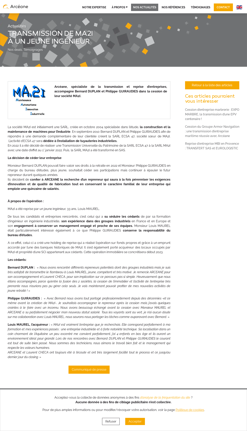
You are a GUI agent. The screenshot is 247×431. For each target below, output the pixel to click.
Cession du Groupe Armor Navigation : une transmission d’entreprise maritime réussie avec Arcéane (212, 131)
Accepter (135, 421)
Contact (223, 7)
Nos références (173, 7)
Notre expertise (94, 7)
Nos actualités (144, 7)
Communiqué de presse (89, 369)
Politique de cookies (190, 410)
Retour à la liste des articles (212, 85)
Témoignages (200, 7)
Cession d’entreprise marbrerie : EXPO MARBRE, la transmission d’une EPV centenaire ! (212, 114)
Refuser (110, 421)
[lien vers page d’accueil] (15, 6)
